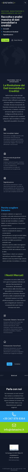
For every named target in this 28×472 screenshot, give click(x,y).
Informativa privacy (14, 460)
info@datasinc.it (14, 429)
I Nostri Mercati (16, 40)
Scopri (5, 40)
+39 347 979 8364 (14, 418)
